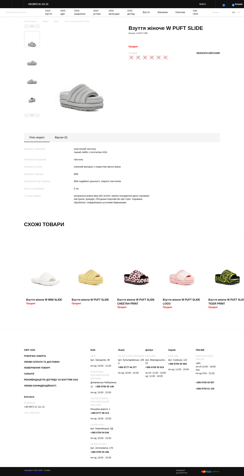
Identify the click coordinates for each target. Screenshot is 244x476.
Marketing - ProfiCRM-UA (34, 473)
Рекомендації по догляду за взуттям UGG (51, 379)
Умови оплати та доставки (41, 362)
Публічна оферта (35, 356)
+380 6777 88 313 (99, 413)
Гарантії (29, 373)
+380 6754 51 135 (205, 388)
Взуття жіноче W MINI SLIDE (44, 299)
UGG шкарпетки (79, 12)
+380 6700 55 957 (205, 382)
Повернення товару (37, 367)
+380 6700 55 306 (99, 452)
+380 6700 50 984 (177, 364)
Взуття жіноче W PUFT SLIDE (90, 299)
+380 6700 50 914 (154, 367)
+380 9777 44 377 (127, 367)
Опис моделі (36, 137)
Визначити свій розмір (208, 53)
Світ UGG (195, 12)
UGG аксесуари (114, 12)
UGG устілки (97, 12)
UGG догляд (131, 12)
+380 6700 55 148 (104, 386)
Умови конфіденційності (40, 385)
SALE (56, 21)
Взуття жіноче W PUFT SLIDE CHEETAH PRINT (136, 301)
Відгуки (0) (61, 137)
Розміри (133, 53)
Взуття (146, 12)
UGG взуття (48, 12)
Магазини (163, 12)
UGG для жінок (30, 21)
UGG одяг (62, 12)
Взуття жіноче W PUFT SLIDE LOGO (181, 301)
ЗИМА (45, 21)
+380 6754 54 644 (99, 432)
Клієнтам (180, 12)
